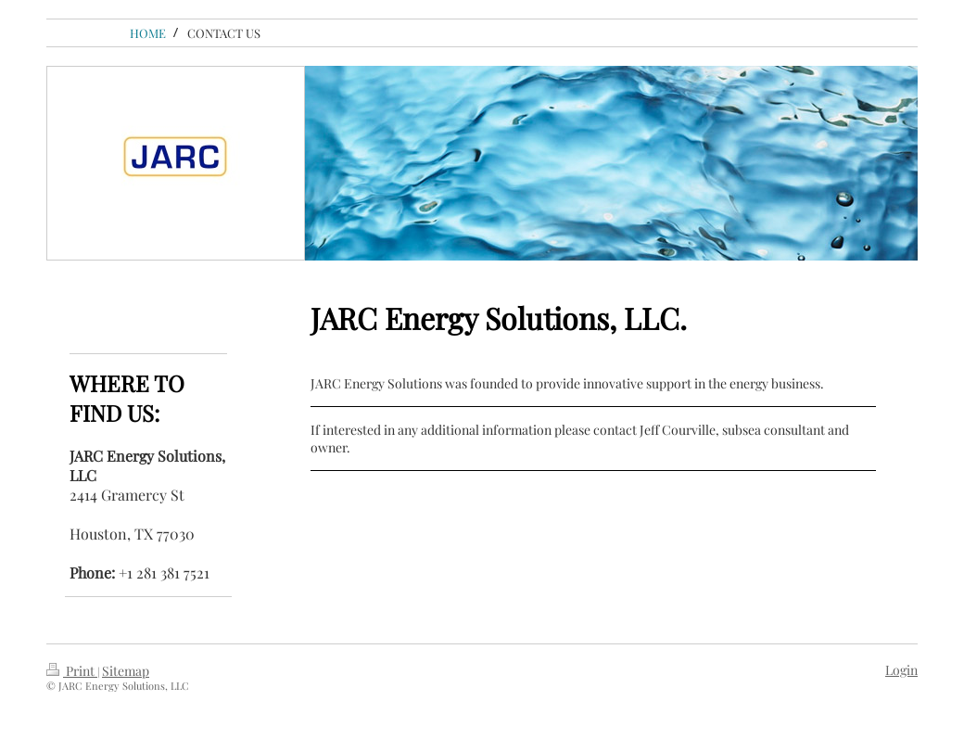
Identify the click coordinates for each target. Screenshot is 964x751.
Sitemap (125, 671)
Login (901, 670)
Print (71, 671)
